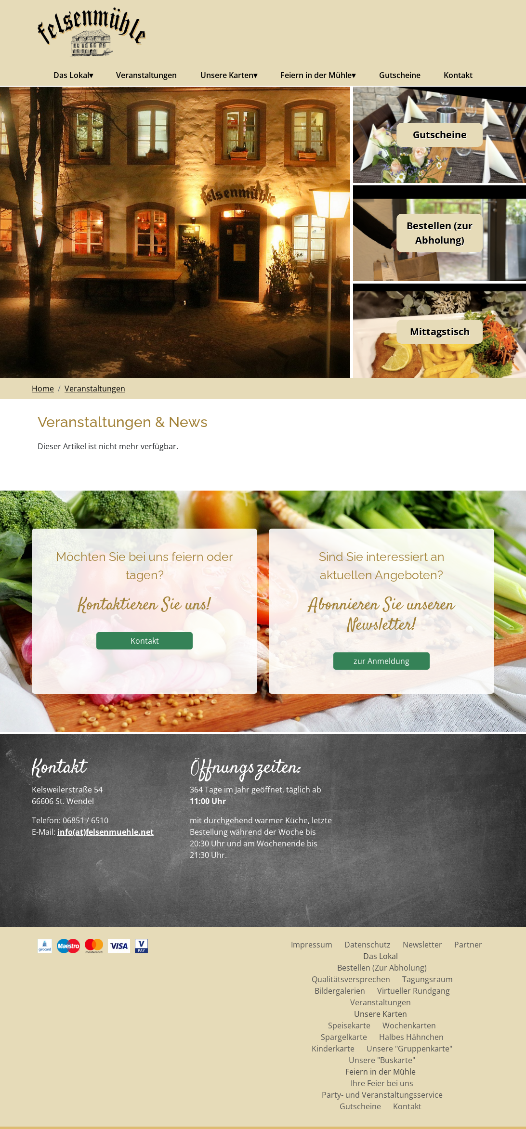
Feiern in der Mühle (316, 75)
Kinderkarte (333, 1048)
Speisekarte (349, 1025)
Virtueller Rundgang (413, 991)
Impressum (311, 944)
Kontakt (458, 75)
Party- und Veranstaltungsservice (382, 1095)
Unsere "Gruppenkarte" (409, 1048)
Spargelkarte (344, 1037)
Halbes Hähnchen (411, 1037)
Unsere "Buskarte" (382, 1060)
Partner (468, 944)
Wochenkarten (409, 1025)
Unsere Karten (226, 75)
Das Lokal (71, 75)
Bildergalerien (340, 991)
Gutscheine (400, 75)
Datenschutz (367, 944)
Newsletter (422, 944)
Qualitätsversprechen (351, 979)
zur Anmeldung (388, 661)
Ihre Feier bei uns (382, 1083)
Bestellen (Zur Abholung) (382, 967)
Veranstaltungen (146, 75)
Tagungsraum (427, 979)
